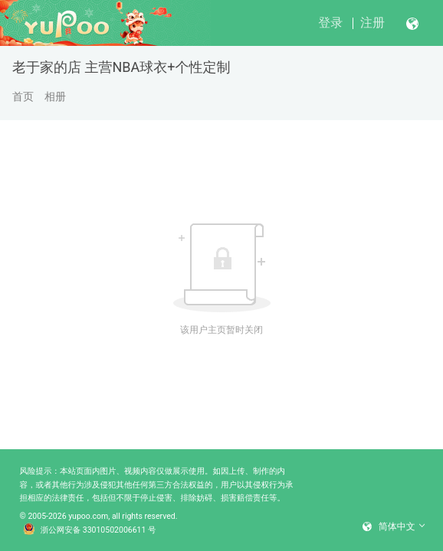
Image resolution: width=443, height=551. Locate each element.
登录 (330, 22)
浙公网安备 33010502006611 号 (89, 530)
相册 (55, 96)
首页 (23, 96)
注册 (372, 22)
